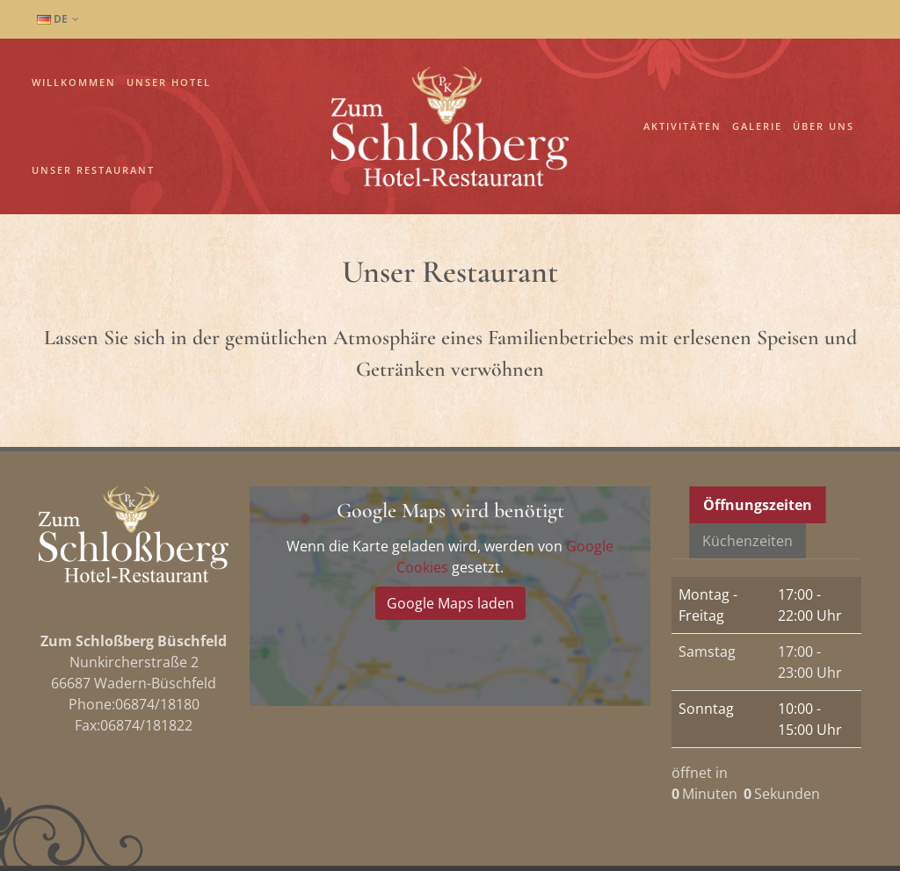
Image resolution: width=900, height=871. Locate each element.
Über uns (823, 126)
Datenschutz (75, 825)
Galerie (757, 126)
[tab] (758, 418)
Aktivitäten (682, 126)
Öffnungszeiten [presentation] (757, 418)
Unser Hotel (169, 82)
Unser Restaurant (93, 169)
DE (58, 19)
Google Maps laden (450, 516)
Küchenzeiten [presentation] (747, 454)
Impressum (160, 825)
